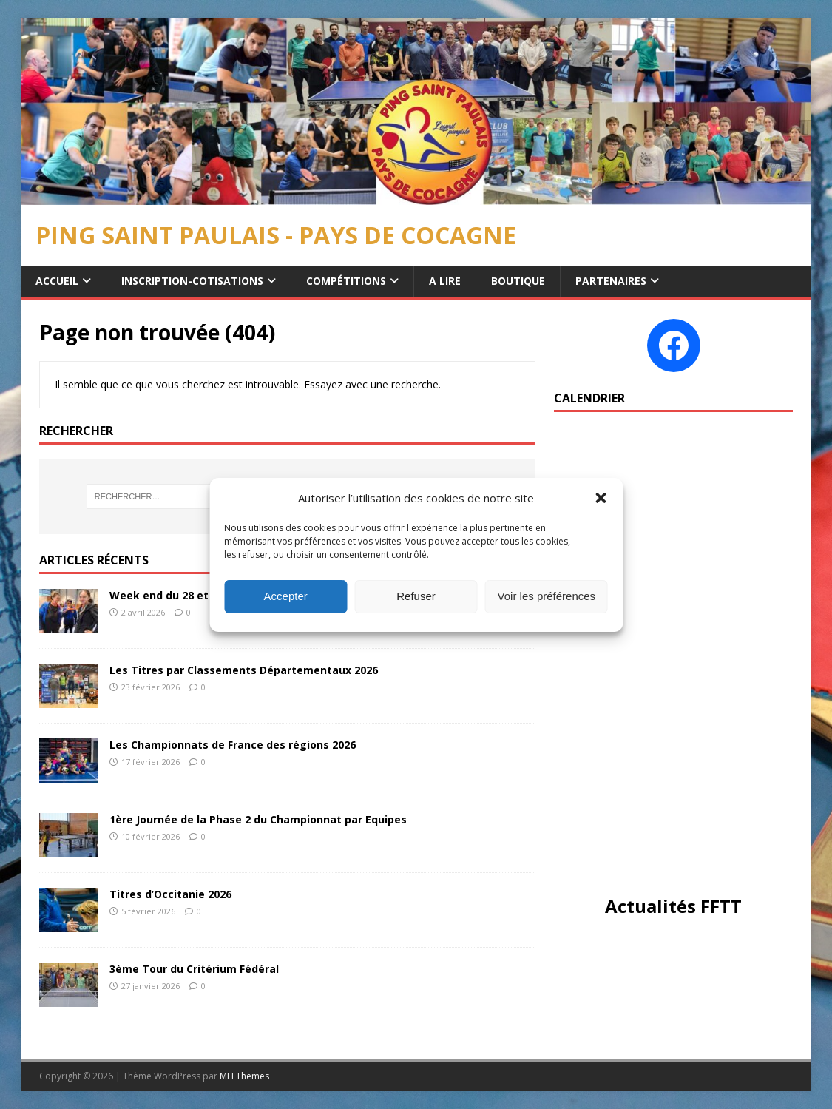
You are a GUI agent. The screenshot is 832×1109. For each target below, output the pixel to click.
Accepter (286, 596)
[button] (600, 498)
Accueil (56, 281)
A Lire (445, 281)
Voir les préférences (547, 596)
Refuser (416, 596)
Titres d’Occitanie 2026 (170, 894)
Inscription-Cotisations (192, 281)
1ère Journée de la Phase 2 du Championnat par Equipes (258, 819)
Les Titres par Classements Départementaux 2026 (243, 670)
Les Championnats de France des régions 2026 (232, 745)
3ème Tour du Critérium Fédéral (194, 969)
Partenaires (610, 281)
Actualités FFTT (673, 906)
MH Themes (244, 1076)
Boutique (518, 281)
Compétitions (346, 281)
